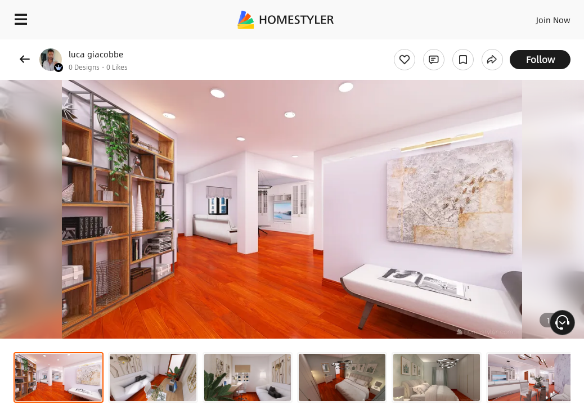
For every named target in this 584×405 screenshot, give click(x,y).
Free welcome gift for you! (432, 45)
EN (530, 17)
